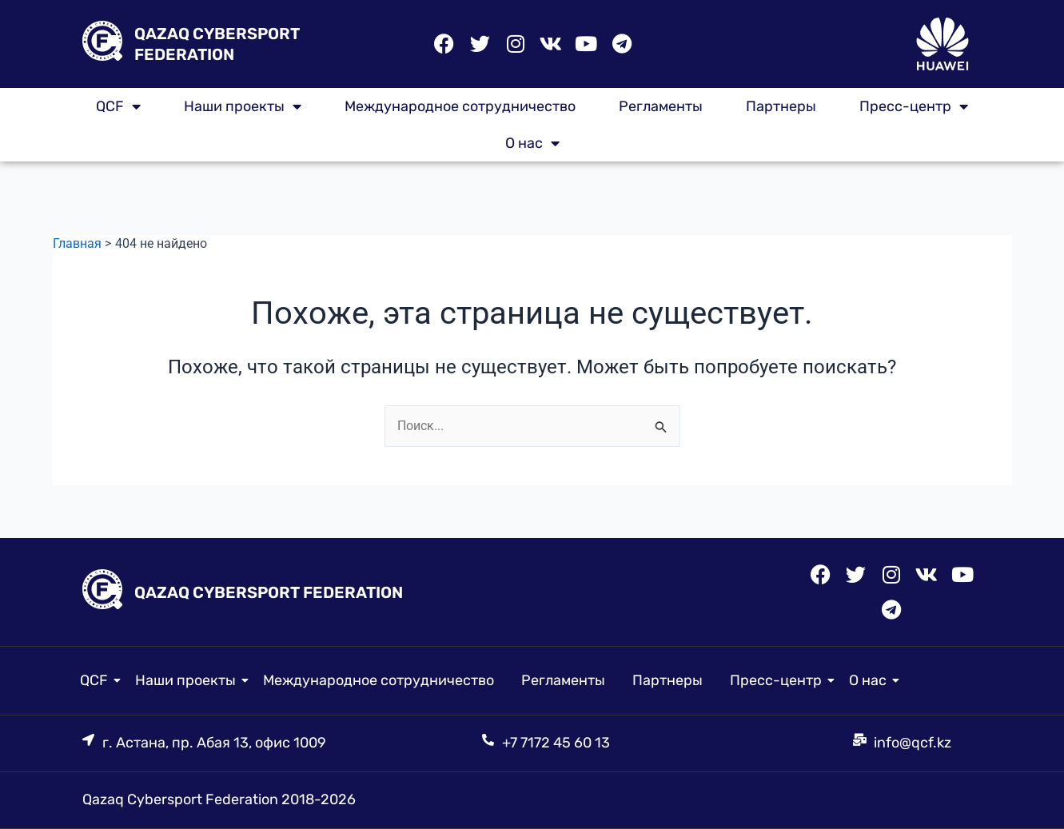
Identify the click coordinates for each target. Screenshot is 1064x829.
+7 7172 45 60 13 (556, 742)
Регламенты (661, 106)
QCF (118, 106)
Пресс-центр (913, 106)
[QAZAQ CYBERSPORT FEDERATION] (102, 44)
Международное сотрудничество (460, 106)
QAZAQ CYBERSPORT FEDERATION (268, 591)
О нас (532, 143)
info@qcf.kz (912, 742)
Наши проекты (242, 106)
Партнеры (781, 106)
